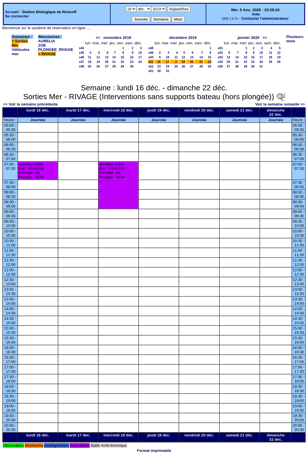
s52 (150, 66)
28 (114, 66)
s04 (220, 61)
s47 (81, 61)
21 (114, 61)
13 (107, 57)
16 (131, 57)
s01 (150, 71)
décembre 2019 (183, 37)
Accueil (12, 12)
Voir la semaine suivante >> (280, 104)
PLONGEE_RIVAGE (55, 49)
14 (114, 57)
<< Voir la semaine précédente (30, 104)
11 (89, 57)
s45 (81, 52)
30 (131, 66)
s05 (220, 66)
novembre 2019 (117, 37)
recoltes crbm (30, 164)
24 (140, 61)
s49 (150, 52)
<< (98, 37)
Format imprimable (154, 450)
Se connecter (17, 16)
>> (265, 37)
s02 (220, 52)
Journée (37, 120)
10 (140, 52)
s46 (81, 57)
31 (167, 71)
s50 (150, 57)
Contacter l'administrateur (265, 18)
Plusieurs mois (294, 39)
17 (140, 57)
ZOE (42, 45)
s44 (81, 48)
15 (122, 57)
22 (122, 61)
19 (98, 61)
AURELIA (46, 41)
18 (89, 61)
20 (107, 61)
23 (131, 61)
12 (98, 57)
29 (122, 66)
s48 (81, 66)
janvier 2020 (248, 37)
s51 (150, 61)
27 (107, 66)
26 (98, 66)
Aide (256, 14)
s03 (220, 57)
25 (89, 66)
